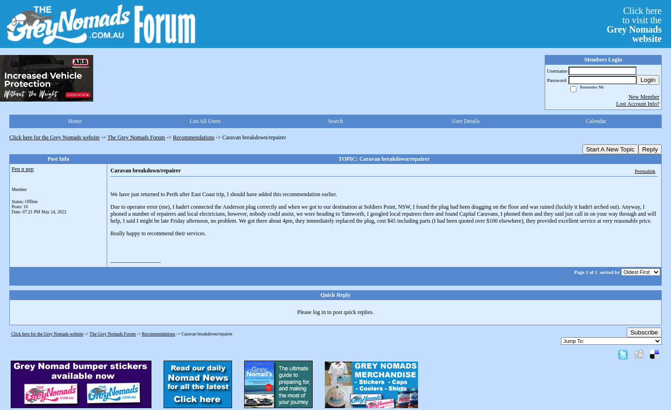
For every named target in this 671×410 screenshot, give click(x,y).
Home (75, 121)
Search (335, 121)
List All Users (205, 121)
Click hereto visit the (634, 25)
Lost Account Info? (637, 104)
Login (648, 79)
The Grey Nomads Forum (136, 137)
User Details (466, 121)
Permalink (645, 171)
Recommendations (193, 137)
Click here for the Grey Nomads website (54, 137)
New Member (644, 97)
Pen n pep (23, 169)
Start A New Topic (610, 149)
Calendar (596, 121)
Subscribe (644, 332)
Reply (650, 149)
